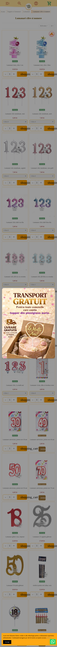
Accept (7, 642)
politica (48, 638)
